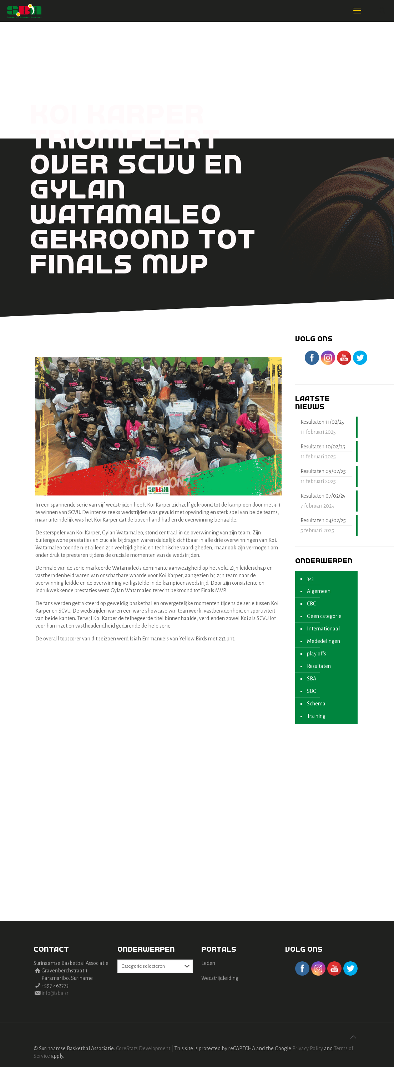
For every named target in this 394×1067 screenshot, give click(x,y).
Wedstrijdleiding (219, 978)
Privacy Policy (307, 1048)
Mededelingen (323, 641)
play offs (316, 653)
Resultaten (319, 666)
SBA (311, 678)
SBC (311, 691)
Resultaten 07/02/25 (322, 496)
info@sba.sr (55, 993)
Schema (316, 703)
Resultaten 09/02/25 (323, 471)
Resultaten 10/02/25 (322, 446)
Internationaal (323, 628)
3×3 (310, 579)
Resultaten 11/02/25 (322, 422)
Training (316, 716)
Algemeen (318, 591)
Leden (208, 963)
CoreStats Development (143, 1048)
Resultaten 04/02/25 (323, 520)
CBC (311, 604)
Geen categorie (324, 616)
